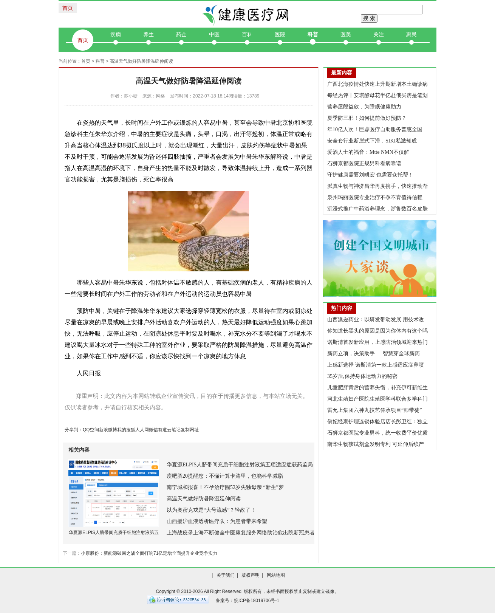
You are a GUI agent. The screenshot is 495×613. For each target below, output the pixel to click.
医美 (345, 34)
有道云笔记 (169, 429)
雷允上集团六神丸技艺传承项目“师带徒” (374, 410)
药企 (181, 34)
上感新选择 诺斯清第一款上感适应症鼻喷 (375, 365)
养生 (148, 34)
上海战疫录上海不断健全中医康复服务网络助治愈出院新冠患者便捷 (246, 533)
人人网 (142, 429)
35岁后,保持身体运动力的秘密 (362, 376)
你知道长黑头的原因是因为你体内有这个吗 (377, 331)
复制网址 (190, 429)
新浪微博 (108, 429)
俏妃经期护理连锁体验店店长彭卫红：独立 (377, 421)
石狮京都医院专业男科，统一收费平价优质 (377, 433)
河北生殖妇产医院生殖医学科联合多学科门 (377, 399)
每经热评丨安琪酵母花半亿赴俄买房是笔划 (377, 95)
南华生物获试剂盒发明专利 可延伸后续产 (375, 444)
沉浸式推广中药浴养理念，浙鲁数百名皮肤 (377, 209)
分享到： (74, 429)
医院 (280, 34)
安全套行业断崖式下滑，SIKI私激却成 (372, 141)
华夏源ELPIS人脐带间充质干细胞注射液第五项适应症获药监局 (240, 464)
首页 (67, 8)
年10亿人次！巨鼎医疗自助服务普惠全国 (374, 129)
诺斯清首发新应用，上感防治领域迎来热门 (377, 342)
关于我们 (226, 575)
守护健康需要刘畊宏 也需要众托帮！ (370, 175)
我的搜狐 (126, 429)
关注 (378, 34)
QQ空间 (91, 429)
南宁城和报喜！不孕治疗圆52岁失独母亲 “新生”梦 (225, 487)
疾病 (115, 34)
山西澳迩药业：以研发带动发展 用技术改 (375, 319)
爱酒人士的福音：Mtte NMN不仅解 (368, 152)
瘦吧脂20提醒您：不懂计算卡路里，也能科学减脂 (225, 476)
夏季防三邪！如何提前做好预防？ (367, 118)
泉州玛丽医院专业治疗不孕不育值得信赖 (374, 197)
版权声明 (250, 575)
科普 (313, 34)
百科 (247, 34)
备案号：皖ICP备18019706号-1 (247, 600)
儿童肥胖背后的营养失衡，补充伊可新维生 (377, 387)
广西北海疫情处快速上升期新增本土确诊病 (377, 84)
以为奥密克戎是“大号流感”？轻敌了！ (211, 510)
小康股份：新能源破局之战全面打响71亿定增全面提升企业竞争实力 (149, 553)
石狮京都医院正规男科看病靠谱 (364, 163)
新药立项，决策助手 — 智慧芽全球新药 (373, 353)
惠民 (411, 34)
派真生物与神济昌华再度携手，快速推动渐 (377, 186)
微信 (153, 429)
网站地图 (276, 575)
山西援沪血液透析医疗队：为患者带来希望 (217, 521)
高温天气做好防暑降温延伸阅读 (204, 499)
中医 (214, 34)
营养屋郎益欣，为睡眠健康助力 (364, 107)
